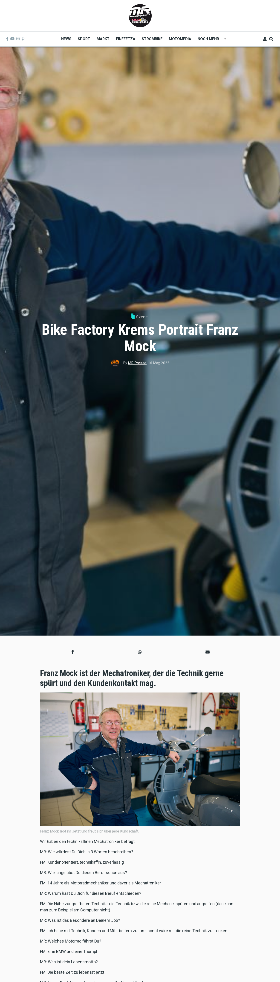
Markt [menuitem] (103, 39)
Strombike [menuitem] (152, 39)
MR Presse (137, 363)
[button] (72, 652)
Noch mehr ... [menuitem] (210, 40)
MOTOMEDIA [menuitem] (180, 39)
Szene (142, 316)
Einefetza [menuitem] (125, 39)
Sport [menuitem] (84, 39)
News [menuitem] (66, 39)
